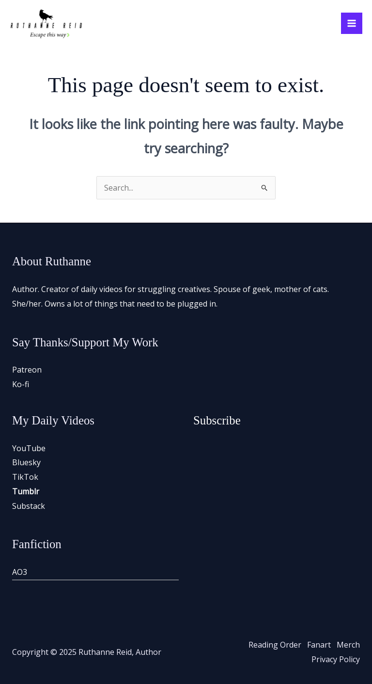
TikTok (25, 477)
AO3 (19, 572)
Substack (28, 506)
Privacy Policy (335, 659)
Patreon (27, 369)
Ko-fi (20, 384)
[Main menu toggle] (351, 23)
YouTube (29, 448)
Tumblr (25, 491)
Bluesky (26, 462)
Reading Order (274, 644)
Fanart (319, 644)
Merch (348, 644)
